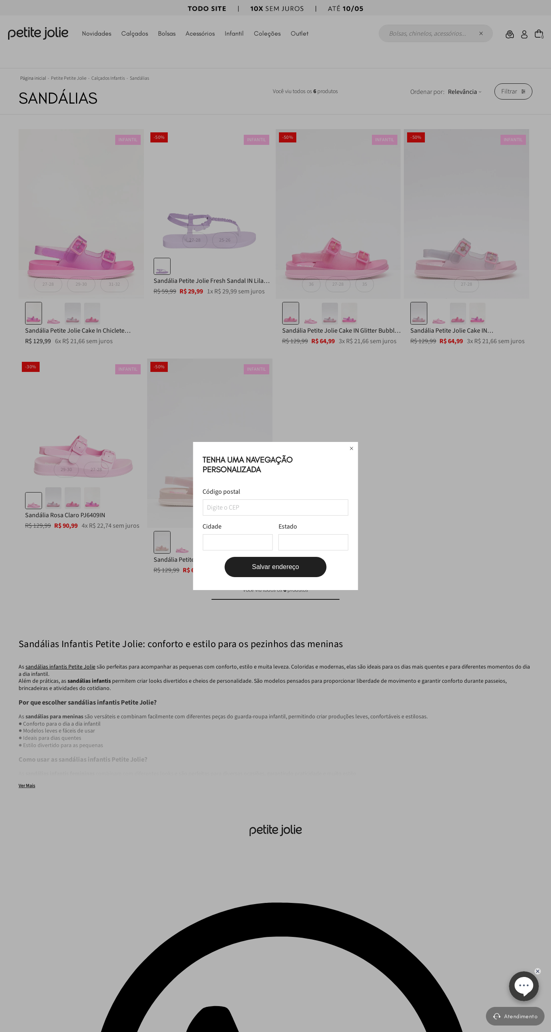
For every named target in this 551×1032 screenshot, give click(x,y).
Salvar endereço (275, 566)
